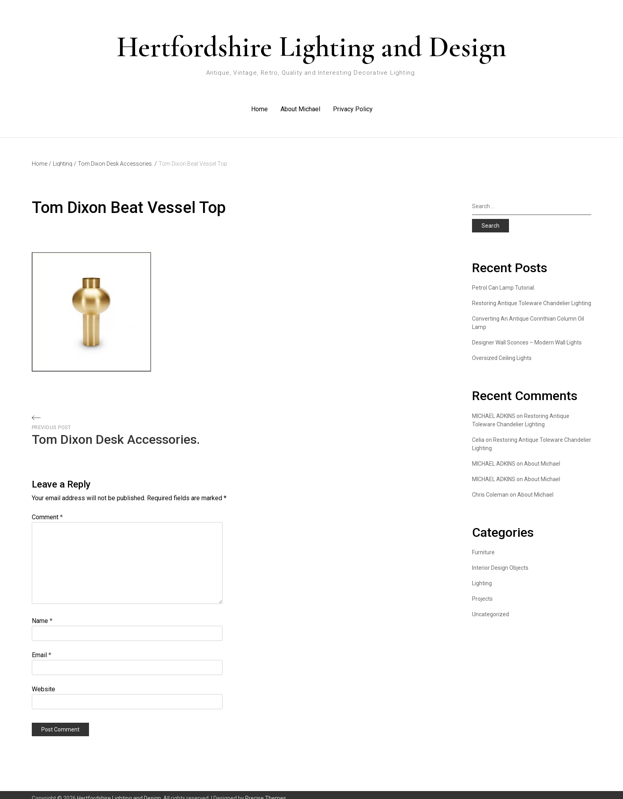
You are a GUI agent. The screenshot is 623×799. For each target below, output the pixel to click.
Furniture (483, 545)
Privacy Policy (352, 105)
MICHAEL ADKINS (493, 457)
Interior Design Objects (500, 561)
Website (43, 682)
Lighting (64, 157)
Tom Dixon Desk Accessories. (117, 157)
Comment (47, 510)
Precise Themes (265, 791)
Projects (482, 592)
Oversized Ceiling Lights (502, 351)
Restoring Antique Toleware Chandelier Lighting (531, 296)
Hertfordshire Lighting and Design (311, 46)
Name (42, 614)
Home (259, 105)
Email (41, 648)
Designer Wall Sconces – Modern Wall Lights (527, 336)
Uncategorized (490, 607)
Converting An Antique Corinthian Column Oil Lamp (528, 316)
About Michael (300, 105)
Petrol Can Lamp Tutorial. (503, 281)
